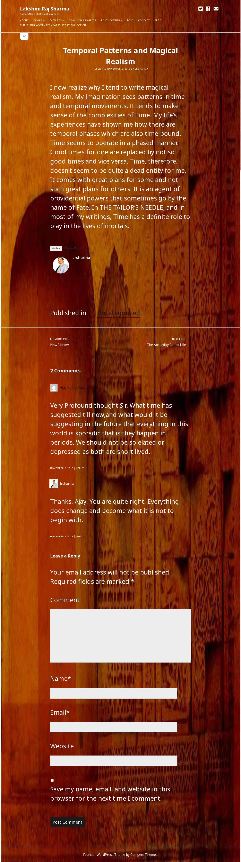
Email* (60, 712)
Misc (130, 20)
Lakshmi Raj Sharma (44, 8)
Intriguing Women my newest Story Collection (53, 25)
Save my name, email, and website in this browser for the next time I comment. (110, 793)
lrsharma (81, 257)
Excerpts (56, 20)
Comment (65, 600)
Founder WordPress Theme (104, 854)
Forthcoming (110, 20)
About (24, 20)
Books (38, 20)
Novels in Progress (82, 20)
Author (56, 248)
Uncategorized (118, 313)
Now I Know (59, 344)
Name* (60, 678)
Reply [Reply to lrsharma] (80, 536)
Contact (144, 20)
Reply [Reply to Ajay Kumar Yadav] (80, 468)
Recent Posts (73, 248)
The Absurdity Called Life (166, 344)
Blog (158, 20)
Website (62, 746)
